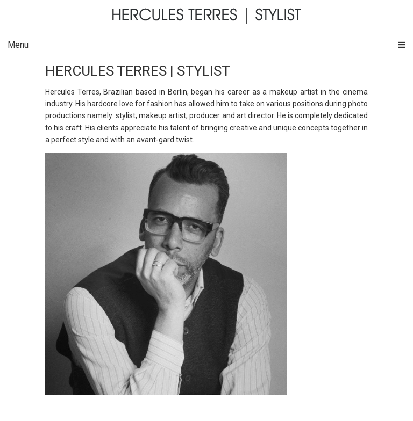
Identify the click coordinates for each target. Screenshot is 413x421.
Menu (206, 44)
